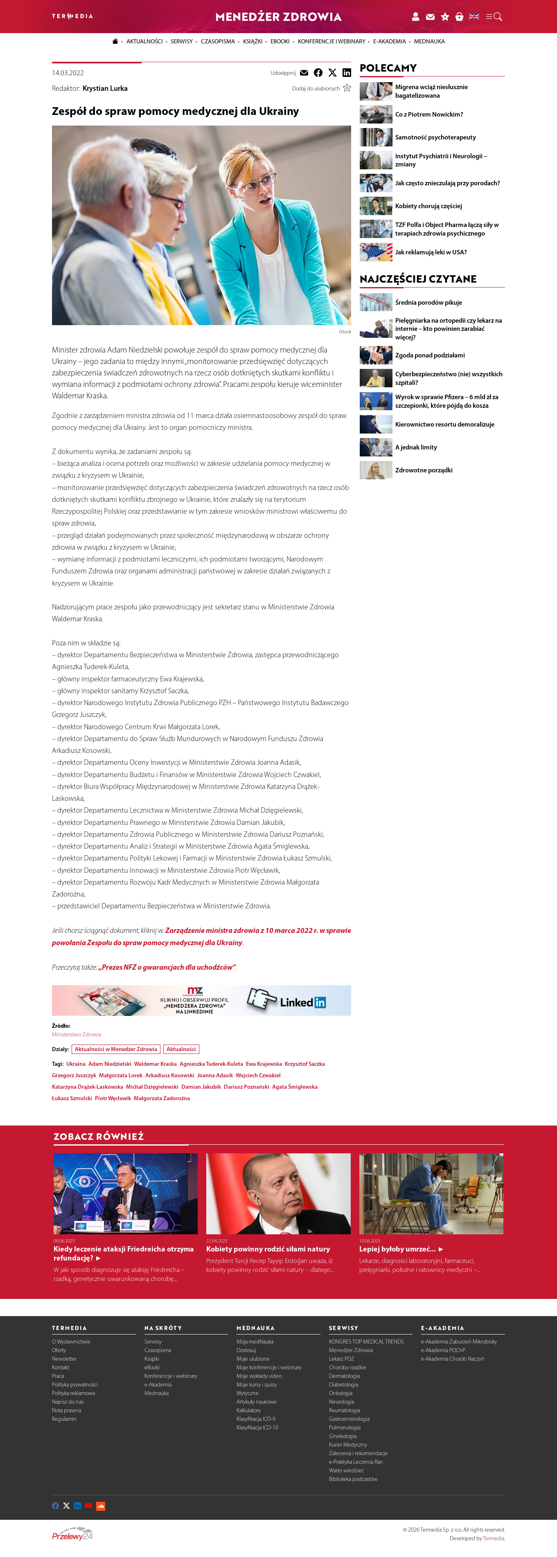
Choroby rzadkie (347, 1367)
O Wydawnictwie (71, 1341)
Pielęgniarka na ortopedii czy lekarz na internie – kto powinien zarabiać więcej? (448, 329)
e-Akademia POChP (443, 1350)
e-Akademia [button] (389, 41)
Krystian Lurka (105, 88)
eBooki (280, 41)
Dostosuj (246, 1350)
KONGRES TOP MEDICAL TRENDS (366, 1341)
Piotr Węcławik (113, 1098)
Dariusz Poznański (246, 1086)
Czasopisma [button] (218, 41)
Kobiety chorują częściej (428, 206)
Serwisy (153, 1341)
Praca (58, 1376)
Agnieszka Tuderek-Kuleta (211, 1063)
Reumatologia (344, 1410)
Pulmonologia (345, 1427)
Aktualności (181, 1049)
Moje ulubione (253, 1358)
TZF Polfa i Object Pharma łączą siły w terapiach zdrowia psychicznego (447, 228)
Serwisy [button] (182, 41)
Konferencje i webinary (170, 1376)
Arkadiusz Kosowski (169, 1075)
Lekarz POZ (341, 1358)
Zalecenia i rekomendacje (358, 1453)
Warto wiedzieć (346, 1470)
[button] (493, 16)
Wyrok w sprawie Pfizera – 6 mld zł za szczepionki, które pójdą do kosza (446, 401)
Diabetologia (343, 1384)
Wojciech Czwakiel (258, 1075)
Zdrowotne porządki (424, 470)
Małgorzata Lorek (120, 1075)
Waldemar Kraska (155, 1063)
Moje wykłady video (259, 1376)
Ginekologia (342, 1436)
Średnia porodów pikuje (428, 302)
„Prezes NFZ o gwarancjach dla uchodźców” (167, 967)
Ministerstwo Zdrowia (76, 1034)
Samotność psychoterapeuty (435, 137)
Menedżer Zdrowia (351, 1350)
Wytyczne (248, 1393)
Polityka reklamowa (73, 1393)
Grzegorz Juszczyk (74, 1075)
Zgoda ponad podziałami (430, 355)
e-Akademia (157, 1384)
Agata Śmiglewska (295, 1086)
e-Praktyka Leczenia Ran (356, 1461)
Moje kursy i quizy (257, 1384)
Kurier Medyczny (348, 1444)
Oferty (59, 1350)
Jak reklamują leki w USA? (431, 252)
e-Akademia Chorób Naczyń (453, 1358)
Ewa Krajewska (264, 1063)
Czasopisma (157, 1350)
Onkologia (340, 1393)
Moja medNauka (255, 1341)
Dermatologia (344, 1376)
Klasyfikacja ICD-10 (257, 1427)
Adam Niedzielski (109, 1063)
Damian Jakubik (201, 1086)
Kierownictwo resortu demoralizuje (444, 424)
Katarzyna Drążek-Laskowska (87, 1086)
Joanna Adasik (215, 1075)
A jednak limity (416, 447)
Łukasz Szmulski (72, 1098)
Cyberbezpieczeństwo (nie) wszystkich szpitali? (449, 378)
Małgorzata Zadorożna (162, 1098)
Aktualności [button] (144, 41)
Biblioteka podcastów (353, 1479)
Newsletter (64, 1358)
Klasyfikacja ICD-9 (256, 1418)
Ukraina (76, 1063)
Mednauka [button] (429, 41)
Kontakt (60, 1367)
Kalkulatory (249, 1410)
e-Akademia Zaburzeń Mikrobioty (459, 1341)
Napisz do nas (67, 1401)
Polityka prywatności (75, 1384)
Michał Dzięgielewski (152, 1086)
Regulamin (64, 1418)
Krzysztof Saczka (305, 1063)
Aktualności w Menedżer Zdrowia (116, 1049)
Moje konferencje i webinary (269, 1367)
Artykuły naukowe (257, 1401)
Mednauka (156, 1393)
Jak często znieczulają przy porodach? (447, 183)
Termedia (493, 1538)
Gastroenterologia (349, 1418)
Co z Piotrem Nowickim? (429, 114)
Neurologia (341, 1401)
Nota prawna (66, 1410)
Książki (253, 41)
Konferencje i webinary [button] (331, 41)
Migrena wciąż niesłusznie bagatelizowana (431, 91)
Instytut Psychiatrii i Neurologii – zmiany (441, 160)
